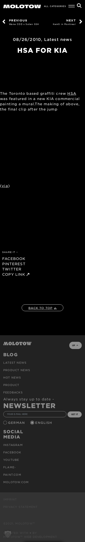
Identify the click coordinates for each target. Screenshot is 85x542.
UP (75, 345)
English (44, 422)
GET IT (74, 414)
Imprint (10, 499)
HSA (71, 93)
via (5, 185)
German (17, 422)
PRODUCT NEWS (16, 370)
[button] (8, 534)
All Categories (55, 6)
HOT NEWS (12, 377)
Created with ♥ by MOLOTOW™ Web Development (30, 534)
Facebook (12, 452)
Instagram (13, 445)
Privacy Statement (20, 507)
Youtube (11, 459)
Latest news (58, 39)
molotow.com (16, 482)
